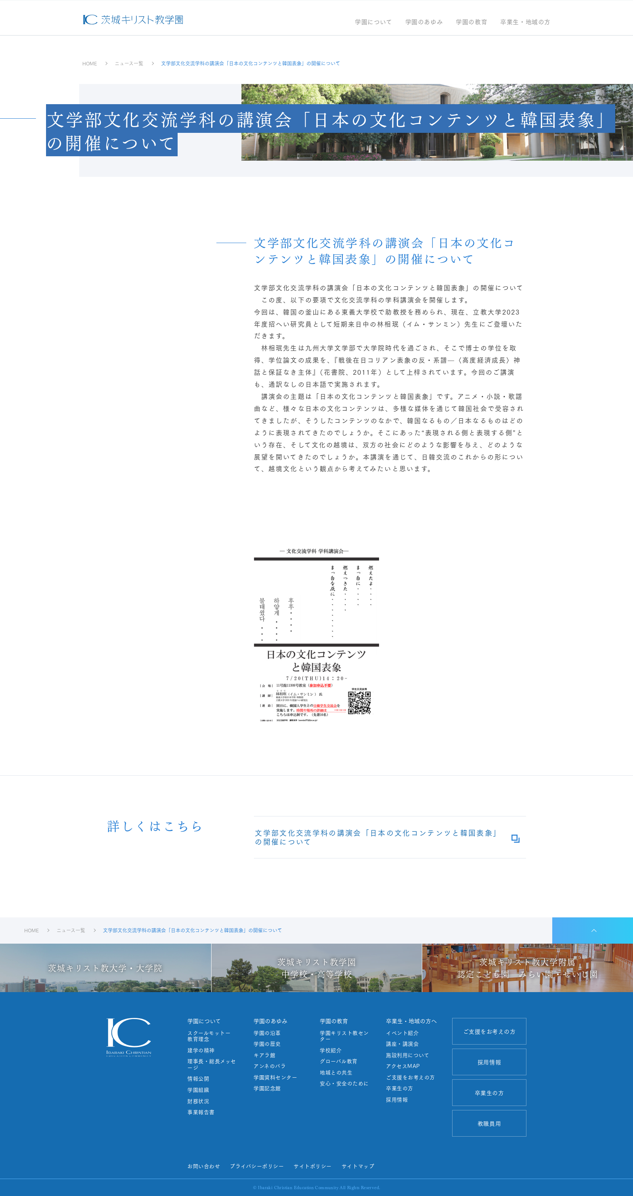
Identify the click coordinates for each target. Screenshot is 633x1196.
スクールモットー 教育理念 (211, 1036)
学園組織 (198, 1090)
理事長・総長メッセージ (211, 1064)
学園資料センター (275, 1077)
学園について (373, 22)
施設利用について (407, 1055)
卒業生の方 (399, 1088)
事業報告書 (201, 1112)
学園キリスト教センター (344, 1036)
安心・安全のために (344, 1083)
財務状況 (198, 1101)
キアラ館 (264, 1055)
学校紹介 (331, 1050)
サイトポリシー (312, 1166)
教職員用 (489, 1123)
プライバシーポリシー (257, 1166)
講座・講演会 (402, 1044)
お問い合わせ (203, 1166)
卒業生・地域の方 (525, 22)
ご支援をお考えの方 (410, 1077)
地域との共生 (336, 1072)
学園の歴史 (267, 1044)
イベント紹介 (402, 1033)
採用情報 (397, 1099)
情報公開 (198, 1078)
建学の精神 (201, 1050)
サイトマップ (358, 1166)
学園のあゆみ (424, 22)
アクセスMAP (403, 1066)
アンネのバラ (270, 1066)
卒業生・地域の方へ (411, 1021)
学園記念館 (267, 1088)
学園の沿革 (267, 1033)
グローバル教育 (339, 1061)
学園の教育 (471, 22)
